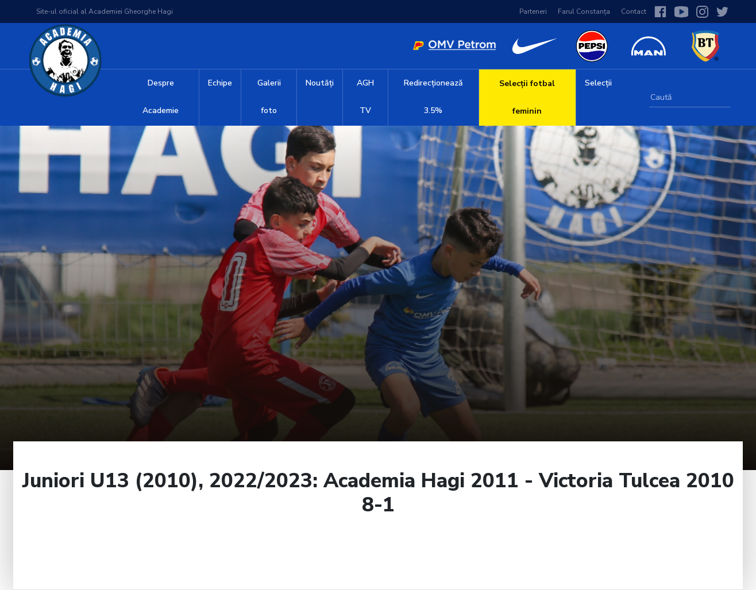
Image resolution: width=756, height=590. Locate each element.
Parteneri (533, 11)
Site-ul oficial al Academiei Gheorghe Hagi (104, 11)
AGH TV (365, 96)
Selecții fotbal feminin (527, 97)
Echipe (220, 82)
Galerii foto (269, 96)
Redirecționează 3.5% (433, 96)
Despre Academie (160, 96)
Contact (633, 11)
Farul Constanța (584, 11)
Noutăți (320, 82)
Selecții (598, 82)
